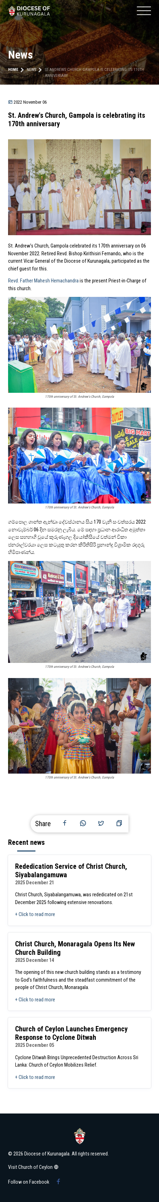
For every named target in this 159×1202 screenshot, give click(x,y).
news (31, 69)
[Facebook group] (58, 1182)
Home (13, 69)
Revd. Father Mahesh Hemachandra (43, 281)
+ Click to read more (35, 914)
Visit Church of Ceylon (33, 1167)
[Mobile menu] (144, 11)
